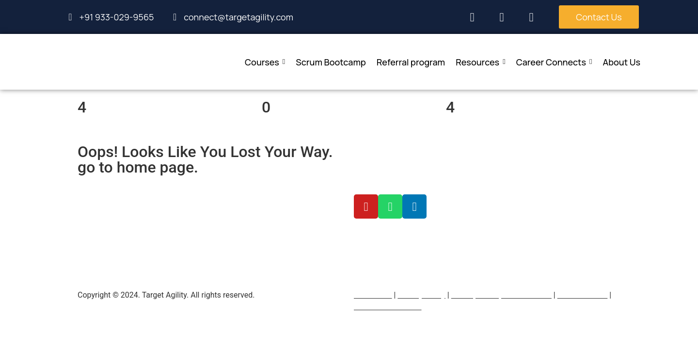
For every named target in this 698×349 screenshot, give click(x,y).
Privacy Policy (421, 295)
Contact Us (373, 295)
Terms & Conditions (388, 306)
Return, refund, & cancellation (501, 295)
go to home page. (138, 167)
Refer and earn (582, 295)
